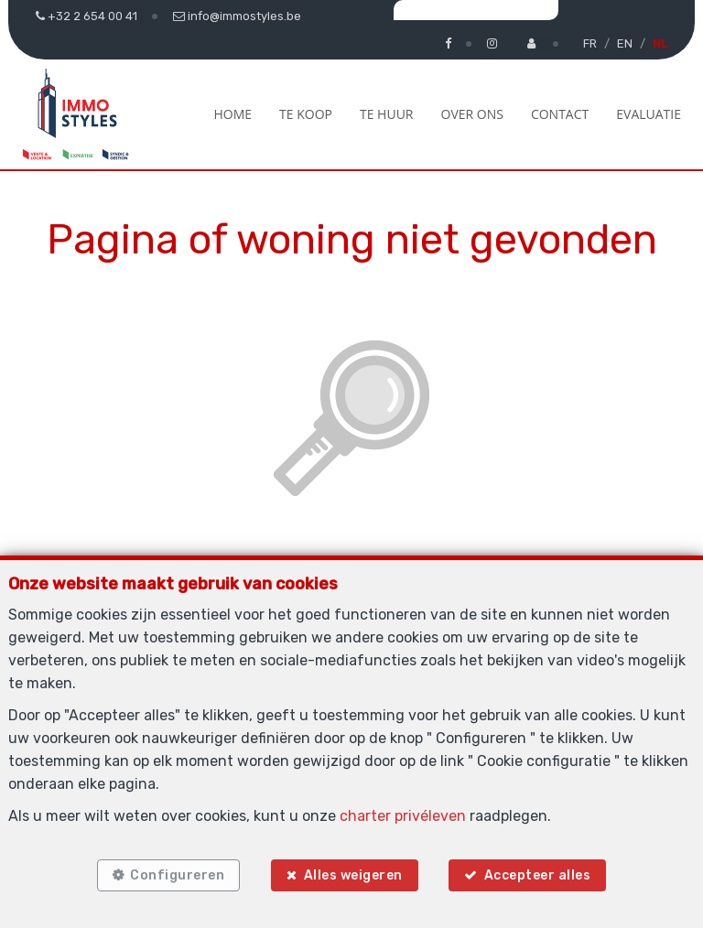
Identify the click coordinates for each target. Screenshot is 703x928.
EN (625, 43)
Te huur (387, 114)
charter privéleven (403, 816)
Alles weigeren (353, 875)
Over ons (472, 114)
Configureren (177, 875)
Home (232, 114)
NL (660, 43)
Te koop (305, 114)
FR (590, 43)
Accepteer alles (537, 875)
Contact (560, 114)
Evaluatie (648, 114)
